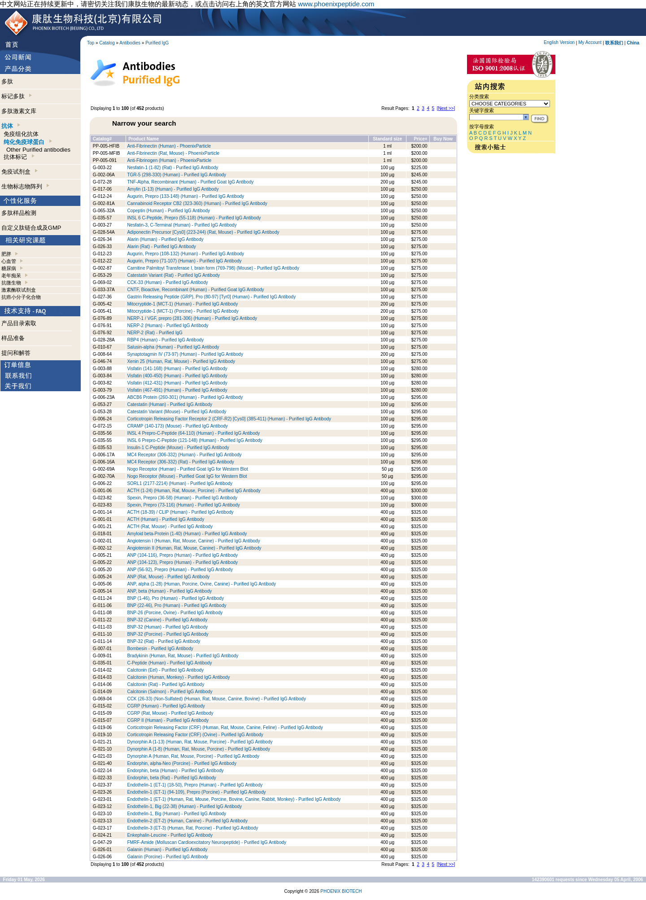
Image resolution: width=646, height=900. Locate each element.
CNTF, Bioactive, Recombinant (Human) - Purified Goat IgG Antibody (195, 289)
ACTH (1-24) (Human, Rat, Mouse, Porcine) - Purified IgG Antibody (193, 490)
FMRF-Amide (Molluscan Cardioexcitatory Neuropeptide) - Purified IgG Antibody (206, 842)
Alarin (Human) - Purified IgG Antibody (165, 239)
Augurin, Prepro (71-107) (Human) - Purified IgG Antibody (184, 260)
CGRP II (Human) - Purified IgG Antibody (168, 720)
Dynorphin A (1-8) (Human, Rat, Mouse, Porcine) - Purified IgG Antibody (198, 749)
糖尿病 (8, 268)
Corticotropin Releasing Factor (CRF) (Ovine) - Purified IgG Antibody (195, 734)
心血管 (8, 261)
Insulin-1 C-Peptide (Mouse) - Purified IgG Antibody (178, 447)
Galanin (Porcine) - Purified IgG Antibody (167, 856)
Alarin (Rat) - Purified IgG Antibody (161, 246)
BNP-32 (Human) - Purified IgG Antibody (167, 627)
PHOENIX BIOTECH (341, 891)
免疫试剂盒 (19, 171)
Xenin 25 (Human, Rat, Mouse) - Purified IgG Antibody (181, 361)
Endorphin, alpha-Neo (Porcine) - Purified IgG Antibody (181, 763)
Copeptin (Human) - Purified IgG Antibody (168, 210)
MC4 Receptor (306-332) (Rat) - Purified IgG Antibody (180, 461)
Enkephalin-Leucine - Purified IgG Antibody (170, 835)
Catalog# (102, 138)
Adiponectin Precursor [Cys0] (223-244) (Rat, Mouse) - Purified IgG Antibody (203, 232)
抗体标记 (19, 156)
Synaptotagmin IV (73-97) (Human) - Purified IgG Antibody (185, 354)
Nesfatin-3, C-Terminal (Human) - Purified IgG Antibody (181, 225)
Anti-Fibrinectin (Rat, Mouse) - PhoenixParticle (173, 153)
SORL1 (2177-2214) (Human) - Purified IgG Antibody (179, 483)
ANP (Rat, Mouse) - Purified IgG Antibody (168, 576)
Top (90, 42)
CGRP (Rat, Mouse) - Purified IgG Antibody (170, 713)
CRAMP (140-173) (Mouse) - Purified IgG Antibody (177, 426)
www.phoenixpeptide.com (336, 4)
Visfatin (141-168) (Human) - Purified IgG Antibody (177, 368)
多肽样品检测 (18, 213)
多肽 (7, 81)
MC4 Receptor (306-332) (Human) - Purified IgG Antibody (184, 454)
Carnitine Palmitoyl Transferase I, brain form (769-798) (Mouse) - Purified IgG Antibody (213, 268)
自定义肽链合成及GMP (31, 227)
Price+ (420, 138)
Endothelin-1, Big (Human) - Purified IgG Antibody (176, 813)
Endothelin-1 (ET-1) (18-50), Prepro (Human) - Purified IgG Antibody (194, 784)
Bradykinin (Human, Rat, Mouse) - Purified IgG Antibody (182, 655)
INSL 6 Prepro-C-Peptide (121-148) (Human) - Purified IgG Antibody (194, 440)
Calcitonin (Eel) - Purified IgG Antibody (165, 670)
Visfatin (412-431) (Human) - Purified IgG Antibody (177, 382)
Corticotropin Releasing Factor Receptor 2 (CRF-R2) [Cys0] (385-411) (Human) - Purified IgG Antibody (229, 418)
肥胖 (6, 254)
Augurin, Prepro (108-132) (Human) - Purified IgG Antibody (185, 253)
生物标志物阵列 (25, 186)
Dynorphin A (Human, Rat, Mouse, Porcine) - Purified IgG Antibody (193, 756)
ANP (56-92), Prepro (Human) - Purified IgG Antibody (179, 569)
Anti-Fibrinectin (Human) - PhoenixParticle (169, 146)
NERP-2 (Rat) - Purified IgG (154, 332)
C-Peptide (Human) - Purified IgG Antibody (169, 662)
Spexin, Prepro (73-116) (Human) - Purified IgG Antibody (183, 504)
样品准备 (13, 338)
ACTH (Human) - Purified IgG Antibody (165, 519)
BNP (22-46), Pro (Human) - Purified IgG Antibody (176, 605)
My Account (590, 42)
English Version (559, 42)
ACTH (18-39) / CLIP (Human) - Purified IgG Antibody (180, 512)
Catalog (106, 42)
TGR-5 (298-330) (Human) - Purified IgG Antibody (176, 174)
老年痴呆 (11, 275)
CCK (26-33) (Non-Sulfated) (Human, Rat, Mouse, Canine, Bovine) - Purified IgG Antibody (216, 698)
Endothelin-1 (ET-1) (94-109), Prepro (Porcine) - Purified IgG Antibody (196, 792)
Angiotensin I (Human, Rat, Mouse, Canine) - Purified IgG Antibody (193, 540)
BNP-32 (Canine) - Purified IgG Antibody (167, 619)
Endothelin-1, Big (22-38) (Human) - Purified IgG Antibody (184, 806)
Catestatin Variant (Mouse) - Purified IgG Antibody (176, 411)
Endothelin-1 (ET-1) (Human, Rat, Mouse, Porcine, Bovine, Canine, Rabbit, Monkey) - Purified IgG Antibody (233, 799)
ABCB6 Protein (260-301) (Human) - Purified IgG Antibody (185, 397)
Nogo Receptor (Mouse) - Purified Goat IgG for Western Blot (187, 476)
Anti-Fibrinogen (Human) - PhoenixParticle (169, 160)
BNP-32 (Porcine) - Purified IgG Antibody (167, 634)
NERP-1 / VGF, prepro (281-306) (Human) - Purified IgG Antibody (192, 318)
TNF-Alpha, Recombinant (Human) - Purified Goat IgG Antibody (190, 181)
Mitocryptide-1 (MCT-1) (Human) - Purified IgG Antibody (182, 303)
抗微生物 (11, 282)
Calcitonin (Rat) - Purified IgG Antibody (165, 684)
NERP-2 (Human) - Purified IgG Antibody (167, 325)
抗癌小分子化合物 (21, 297)
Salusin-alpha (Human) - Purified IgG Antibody (173, 347)
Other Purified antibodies (38, 149)
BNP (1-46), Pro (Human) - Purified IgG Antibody (175, 598)
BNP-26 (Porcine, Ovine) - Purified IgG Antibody (175, 612)
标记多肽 (16, 96)
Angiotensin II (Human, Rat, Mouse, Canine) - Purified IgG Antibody (194, 548)
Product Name (143, 138)
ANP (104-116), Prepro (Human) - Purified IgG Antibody (182, 555)
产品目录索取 (18, 323)
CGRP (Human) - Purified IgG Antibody (166, 705)
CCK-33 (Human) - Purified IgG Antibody (167, 282)
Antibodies (129, 42)
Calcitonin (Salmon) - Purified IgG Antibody (169, 691)
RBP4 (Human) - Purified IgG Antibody (165, 339)
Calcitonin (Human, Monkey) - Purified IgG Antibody (178, 677)
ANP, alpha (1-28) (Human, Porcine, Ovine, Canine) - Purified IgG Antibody (201, 583)
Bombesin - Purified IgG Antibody (160, 648)
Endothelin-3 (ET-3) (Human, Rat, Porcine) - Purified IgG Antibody (192, 828)
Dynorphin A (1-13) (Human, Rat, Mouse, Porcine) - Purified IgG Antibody (199, 741)
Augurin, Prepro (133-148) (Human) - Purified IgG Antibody (186, 196)
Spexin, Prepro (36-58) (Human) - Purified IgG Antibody (182, 497)
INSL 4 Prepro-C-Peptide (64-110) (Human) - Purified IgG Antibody (193, 433)
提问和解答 (16, 353)
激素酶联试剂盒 (18, 290)
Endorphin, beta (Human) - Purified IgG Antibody (175, 770)
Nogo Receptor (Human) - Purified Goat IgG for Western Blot (187, 469)
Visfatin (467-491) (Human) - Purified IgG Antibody (177, 390)
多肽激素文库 (18, 111)
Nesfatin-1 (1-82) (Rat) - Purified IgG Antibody (172, 167)
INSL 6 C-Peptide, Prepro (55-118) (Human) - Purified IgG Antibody (194, 217)
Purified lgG (157, 42)
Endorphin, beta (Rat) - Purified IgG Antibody (171, 777)
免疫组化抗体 (21, 134)
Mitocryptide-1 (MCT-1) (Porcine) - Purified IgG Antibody (182, 311)
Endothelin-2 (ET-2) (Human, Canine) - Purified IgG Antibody (187, 820)
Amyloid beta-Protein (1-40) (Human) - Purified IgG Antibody (187, 533)
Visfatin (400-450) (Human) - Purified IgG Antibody (177, 375)
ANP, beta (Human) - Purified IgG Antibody (169, 591)
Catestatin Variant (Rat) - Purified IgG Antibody (173, 275)
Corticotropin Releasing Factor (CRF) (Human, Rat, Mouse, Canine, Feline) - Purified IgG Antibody (225, 727)
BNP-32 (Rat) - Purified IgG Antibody (163, 641)
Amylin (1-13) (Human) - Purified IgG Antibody (172, 189)
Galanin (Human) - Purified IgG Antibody (167, 849)
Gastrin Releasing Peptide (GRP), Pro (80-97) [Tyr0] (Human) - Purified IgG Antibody (211, 296)
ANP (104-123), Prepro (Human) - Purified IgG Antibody (182, 562)
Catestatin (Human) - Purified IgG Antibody (169, 404)
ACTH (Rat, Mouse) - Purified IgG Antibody (170, 526)
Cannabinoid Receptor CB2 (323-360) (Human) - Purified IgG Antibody (197, 203)
